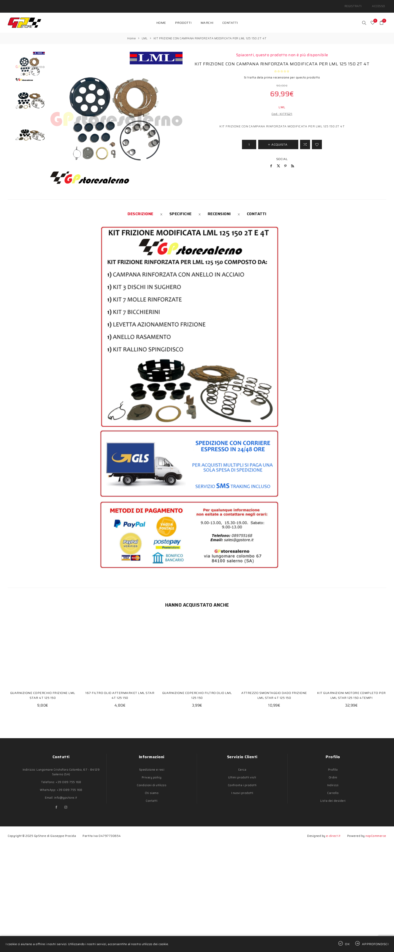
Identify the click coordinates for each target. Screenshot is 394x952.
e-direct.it (333, 832)
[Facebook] (56, 803)
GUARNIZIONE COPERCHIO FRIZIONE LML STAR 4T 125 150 (42, 691)
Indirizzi (333, 781)
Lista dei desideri (333, 797)
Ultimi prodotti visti (242, 773)
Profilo (333, 766)
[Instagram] (65, 803)
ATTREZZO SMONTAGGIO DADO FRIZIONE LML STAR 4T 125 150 (274, 691)
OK (347, 944)
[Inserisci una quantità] (249, 140)
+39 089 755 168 (68, 778)
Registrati (357, 4)
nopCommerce (376, 832)
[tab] (140, 210)
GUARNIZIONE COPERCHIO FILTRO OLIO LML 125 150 (197, 691)
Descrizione (140, 210)
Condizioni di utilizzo (151, 781)
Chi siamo (152, 789)
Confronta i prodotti (242, 781)
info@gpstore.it (65, 794)
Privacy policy (152, 773)
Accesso (379, 4)
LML (281, 103)
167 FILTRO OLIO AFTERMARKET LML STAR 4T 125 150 (119, 691)
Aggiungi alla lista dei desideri (317, 140)
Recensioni (219, 210)
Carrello (333, 789)
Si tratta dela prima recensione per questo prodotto (282, 73)
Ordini (333, 773)
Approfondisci (375, 944)
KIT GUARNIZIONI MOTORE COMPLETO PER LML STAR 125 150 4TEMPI (351, 691)
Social (282, 155)
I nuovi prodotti (242, 789)
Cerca (242, 766)
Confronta (305, 140)
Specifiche (180, 210)
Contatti (256, 210)
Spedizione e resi (152, 766)
